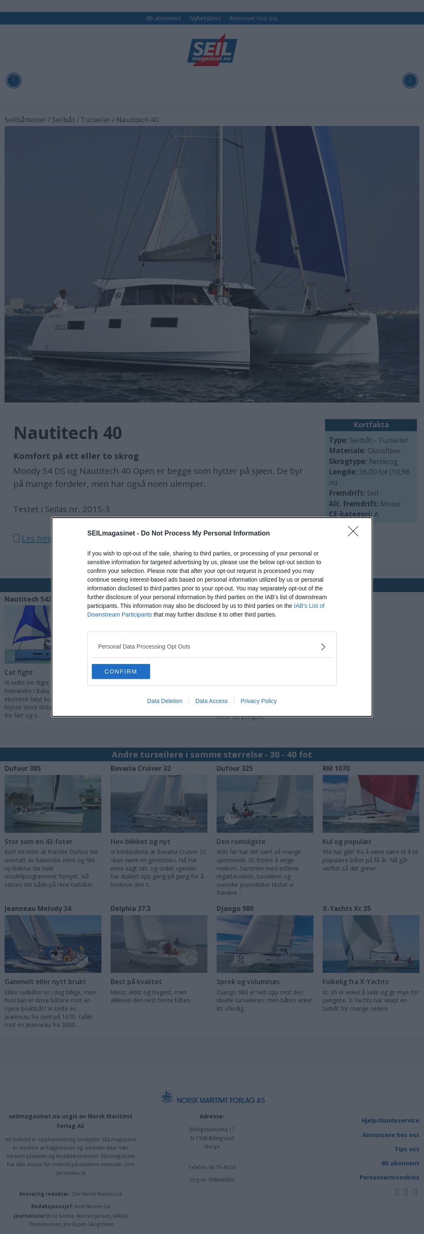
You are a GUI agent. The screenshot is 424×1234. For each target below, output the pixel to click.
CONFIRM (131, 671)
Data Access (211, 701)
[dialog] (212, 617)
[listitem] (212, 646)
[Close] (356, 533)
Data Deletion (164, 701)
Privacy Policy (259, 701)
